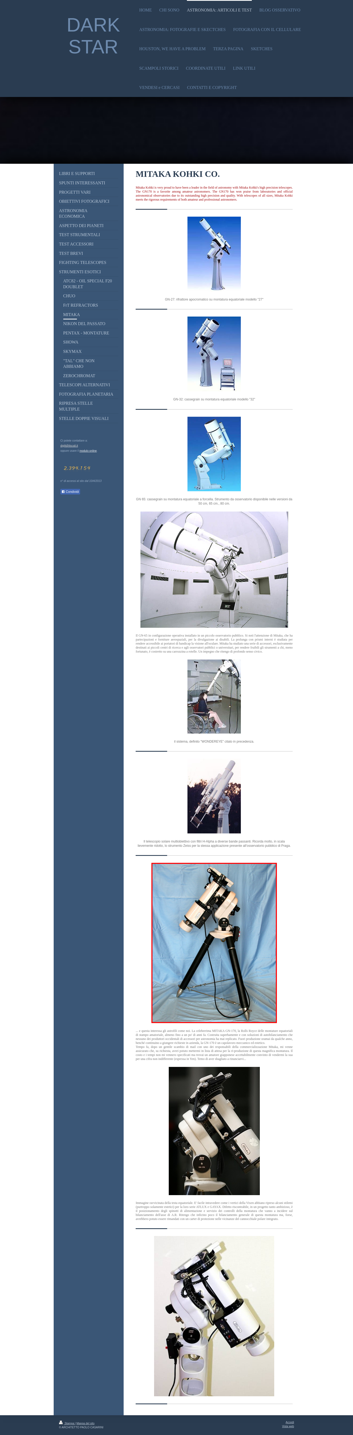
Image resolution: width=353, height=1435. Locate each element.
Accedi (290, 1422)
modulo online (88, 450)
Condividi (70, 492)
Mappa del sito (85, 1423)
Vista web (288, 1426)
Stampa (67, 1423)
